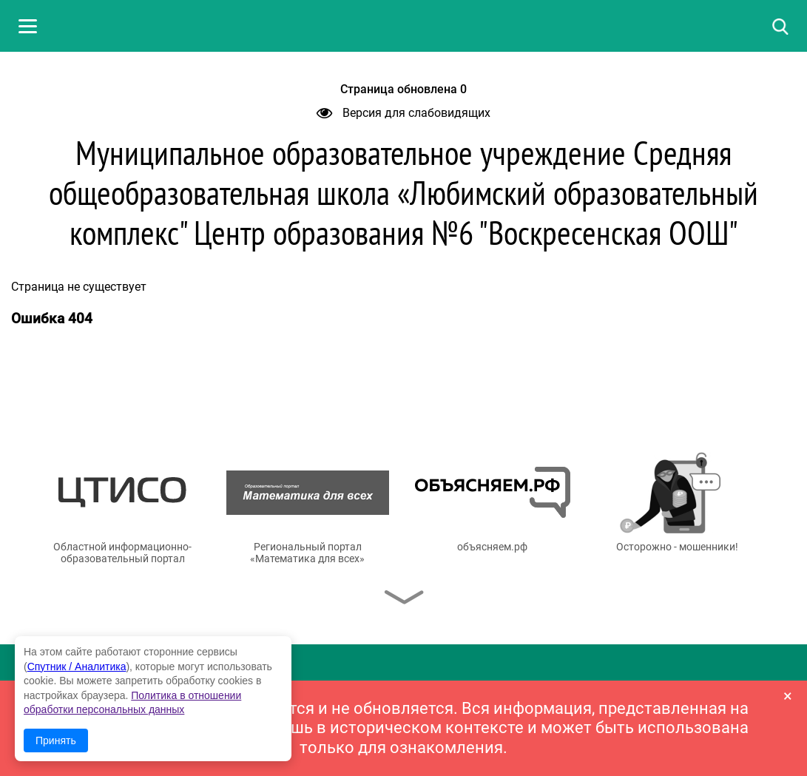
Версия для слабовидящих (403, 113)
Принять (56, 740)
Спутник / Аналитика (76, 666)
